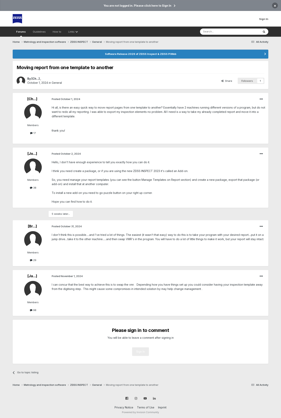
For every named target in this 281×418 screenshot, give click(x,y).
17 (33, 133)
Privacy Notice (124, 407)
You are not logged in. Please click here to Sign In (137, 5)
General (57, 82)
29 (33, 260)
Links (73, 31)
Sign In (263, 18)
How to (57, 31)
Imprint (162, 407)
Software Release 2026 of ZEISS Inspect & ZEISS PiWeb (140, 53)
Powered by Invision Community (140, 412)
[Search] (220, 32)
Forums (21, 33)
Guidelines (39, 31)
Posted (66, 99)
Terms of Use (145, 407)
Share (226, 80)
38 (33, 187)
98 (33, 310)
